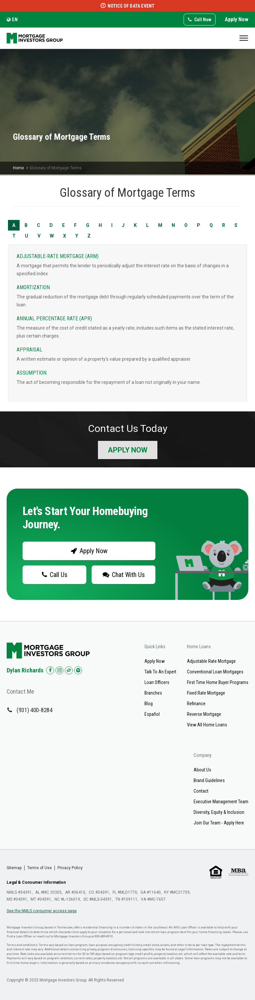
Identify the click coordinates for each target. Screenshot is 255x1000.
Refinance (196, 703)
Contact (201, 791)
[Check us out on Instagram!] (59, 670)
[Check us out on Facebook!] (50, 670)
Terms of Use (39, 868)
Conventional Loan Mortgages (215, 671)
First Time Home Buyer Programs (217, 682)
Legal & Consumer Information (36, 882)
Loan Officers (156, 682)
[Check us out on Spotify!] (78, 670)
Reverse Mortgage (204, 714)
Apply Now (236, 19)
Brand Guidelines (209, 780)
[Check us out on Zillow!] (69, 670)
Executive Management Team (221, 801)
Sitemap (14, 868)
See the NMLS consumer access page (42, 911)
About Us (202, 769)
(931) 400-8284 (34, 710)
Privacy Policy (70, 868)
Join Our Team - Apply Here (219, 822)
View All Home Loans (207, 724)
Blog (148, 703)
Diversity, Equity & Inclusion (219, 812)
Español (152, 714)
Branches (153, 693)
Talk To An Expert (160, 671)
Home (18, 168)
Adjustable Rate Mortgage (211, 661)
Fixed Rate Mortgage (206, 693)
